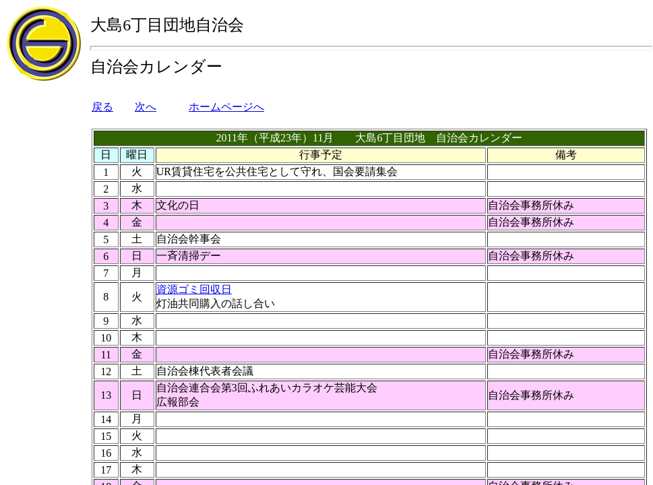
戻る (102, 106)
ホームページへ (226, 106)
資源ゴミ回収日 (194, 289)
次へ (145, 106)
